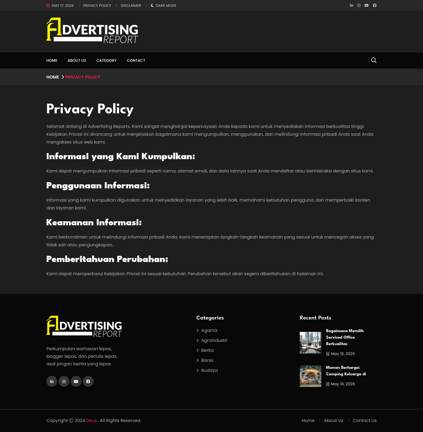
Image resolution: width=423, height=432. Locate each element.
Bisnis (207, 360)
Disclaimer (131, 5)
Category (106, 60)
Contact (136, 60)
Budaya (209, 370)
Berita (207, 350)
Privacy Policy (97, 5)
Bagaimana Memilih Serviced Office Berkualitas (345, 337)
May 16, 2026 (340, 353)
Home (51, 60)
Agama (209, 330)
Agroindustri (214, 340)
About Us (77, 60)
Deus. (92, 420)
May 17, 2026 (63, 5)
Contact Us (365, 420)
